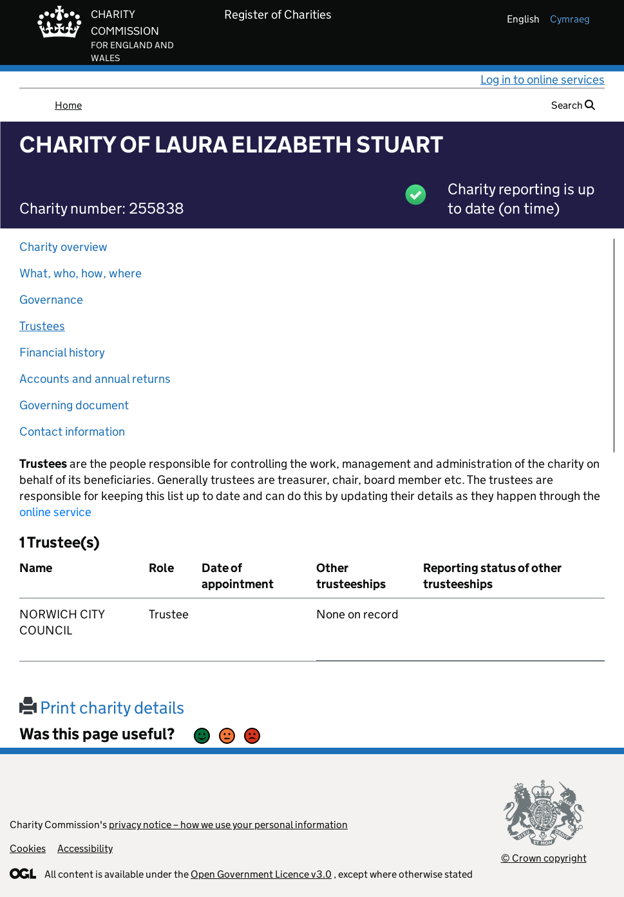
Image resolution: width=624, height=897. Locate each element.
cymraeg (570, 19)
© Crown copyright (544, 858)
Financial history (62, 352)
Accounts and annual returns (95, 378)
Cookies (28, 848)
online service (55, 511)
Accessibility (85, 848)
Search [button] (573, 105)
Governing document (74, 405)
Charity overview (63, 246)
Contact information (72, 431)
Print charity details (101, 707)
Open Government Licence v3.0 (261, 874)
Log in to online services (542, 79)
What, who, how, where (80, 273)
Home (68, 105)
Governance (51, 299)
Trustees (42, 326)
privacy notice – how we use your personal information (228, 824)
